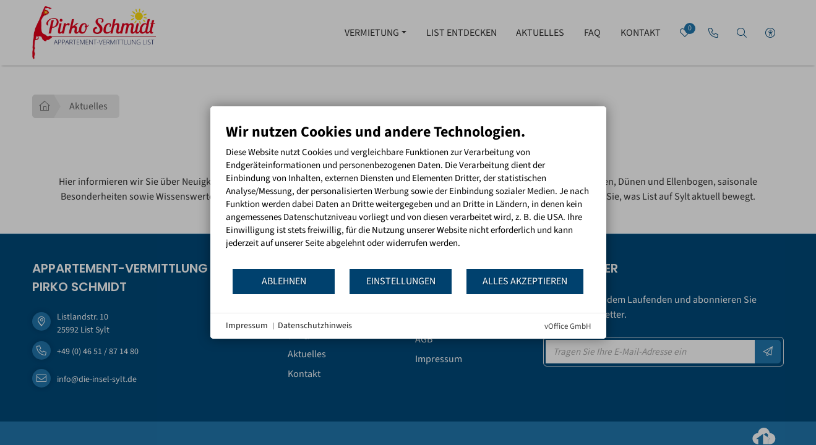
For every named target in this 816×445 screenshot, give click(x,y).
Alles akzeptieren (525, 281)
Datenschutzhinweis (315, 326)
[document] (408, 195)
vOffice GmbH (567, 326)
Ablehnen (284, 281)
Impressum (247, 326)
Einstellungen (401, 281)
